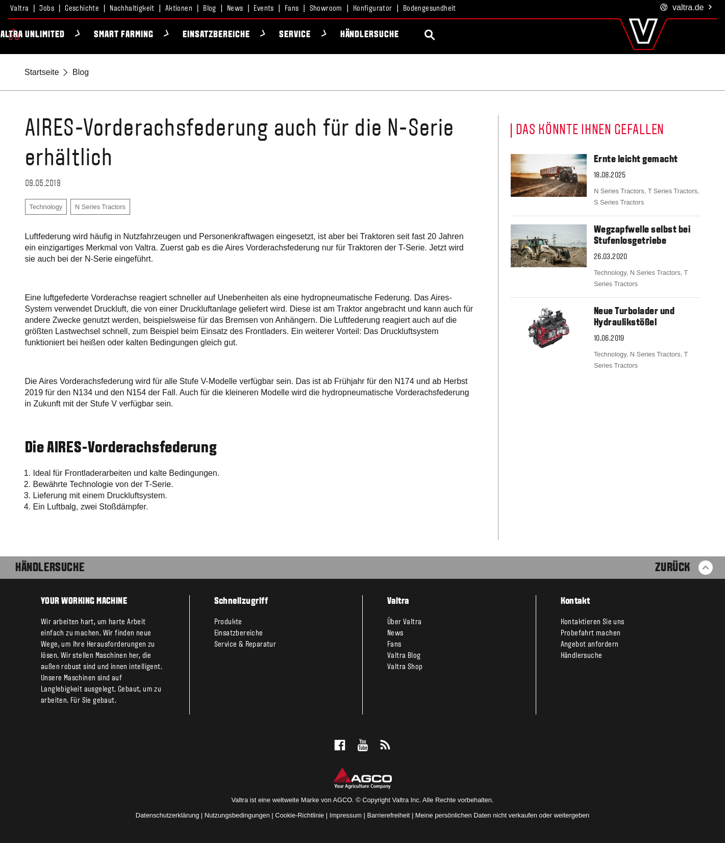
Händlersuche (471, 35)
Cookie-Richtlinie (299, 815)
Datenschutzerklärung (167, 815)
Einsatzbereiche (317, 35)
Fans (292, 8)
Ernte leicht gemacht (636, 159)
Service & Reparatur (245, 644)
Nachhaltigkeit (132, 8)
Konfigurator (372, 8)
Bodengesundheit (429, 8)
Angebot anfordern (590, 644)
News (235, 8)
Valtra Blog (403, 655)
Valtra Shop (404, 667)
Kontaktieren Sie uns (592, 622)
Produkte (48, 35)
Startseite (41, 72)
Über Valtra (404, 622)
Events (263, 8)
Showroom (326, 8)
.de (686, 8)
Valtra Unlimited (131, 35)
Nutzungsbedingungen (237, 815)
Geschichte (82, 8)
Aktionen (178, 8)
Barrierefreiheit (388, 815)
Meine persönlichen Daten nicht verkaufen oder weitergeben (502, 815)
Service (396, 35)
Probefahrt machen (591, 633)
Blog (209, 8)
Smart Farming (225, 35)
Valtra (19, 8)
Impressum (346, 815)
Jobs (46, 8)
